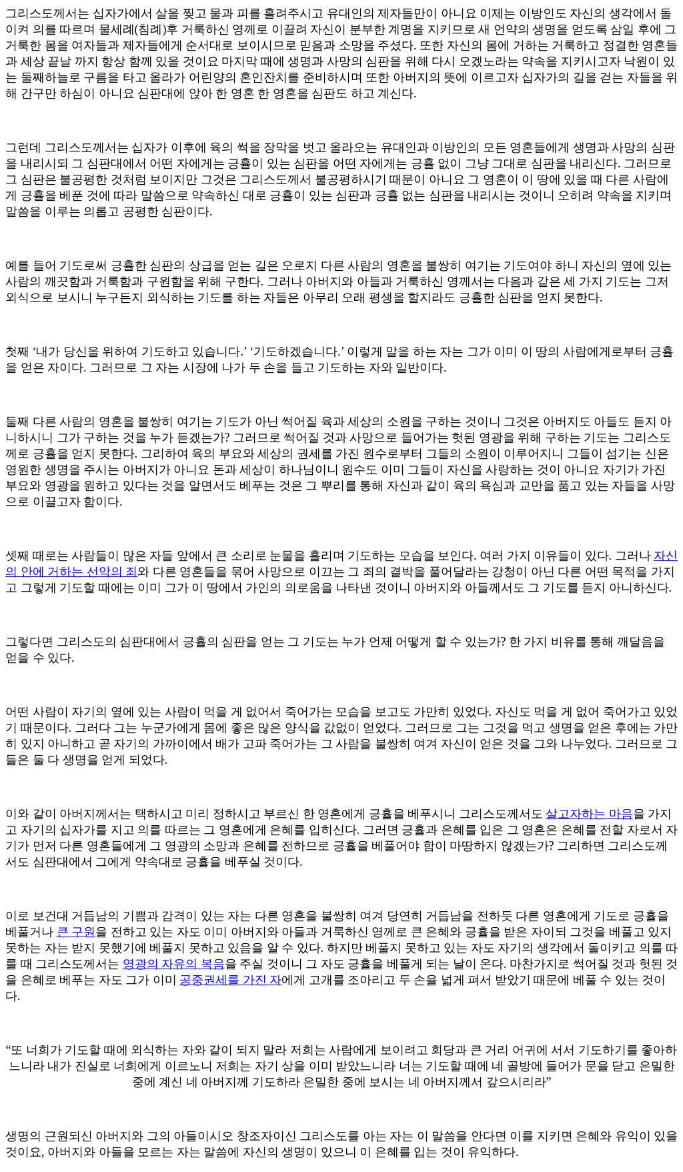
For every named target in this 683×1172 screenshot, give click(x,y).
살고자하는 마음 (589, 813)
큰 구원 (76, 932)
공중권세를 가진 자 (230, 980)
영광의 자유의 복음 (174, 964)
